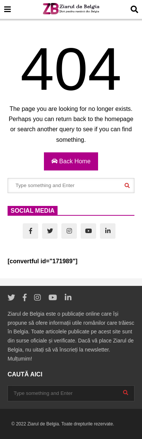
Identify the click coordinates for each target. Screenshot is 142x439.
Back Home (71, 161)
